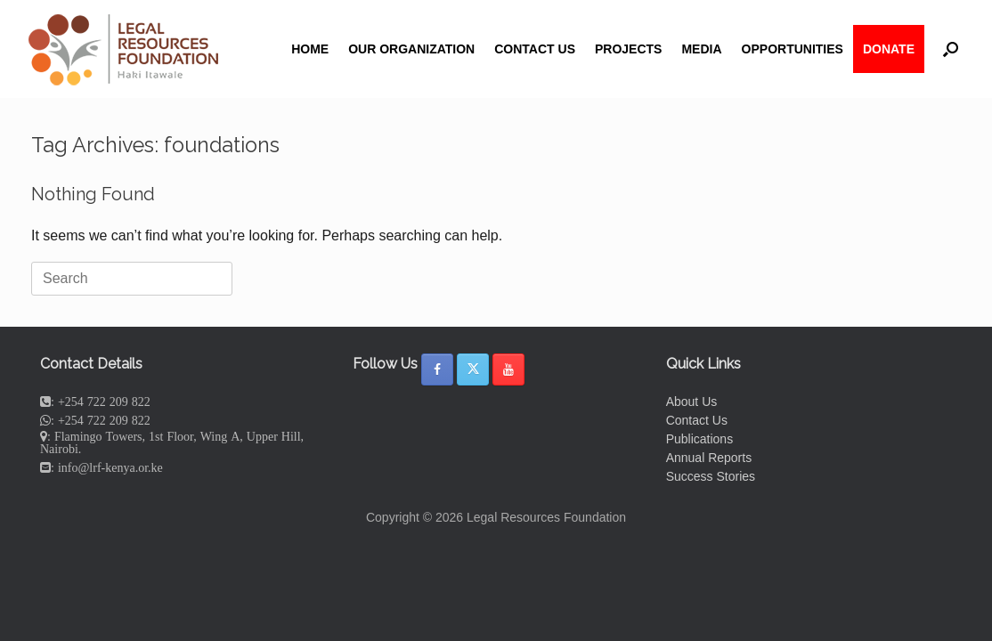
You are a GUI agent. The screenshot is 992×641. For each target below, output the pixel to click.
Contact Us (697, 420)
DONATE (889, 49)
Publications (700, 439)
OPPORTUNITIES (792, 49)
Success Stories (710, 476)
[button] (950, 49)
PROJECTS (628, 49)
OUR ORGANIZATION (411, 49)
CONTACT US (534, 49)
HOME (310, 49)
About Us (692, 401)
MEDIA (701, 49)
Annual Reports (709, 457)
